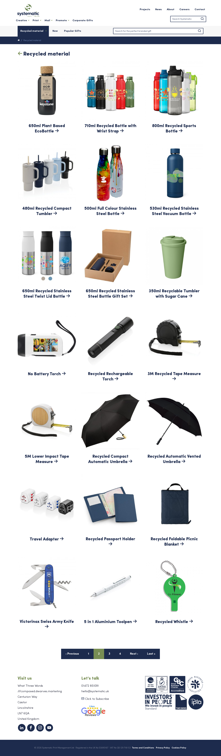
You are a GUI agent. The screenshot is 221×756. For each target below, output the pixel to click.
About (170, 9)
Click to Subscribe (95, 699)
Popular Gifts (72, 31)
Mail (47, 20)
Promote (61, 20)
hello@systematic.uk (95, 691)
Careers (184, 9)
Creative (21, 20)
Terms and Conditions (143, 748)
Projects (145, 9)
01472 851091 (90, 685)
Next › (134, 653)
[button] (202, 19)
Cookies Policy (179, 748)
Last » (151, 653)
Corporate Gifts (83, 20)
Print (36, 20)
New (55, 31)
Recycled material (31, 31)
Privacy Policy (163, 748)
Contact (200, 9)
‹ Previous (72, 653)
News (158, 9)
